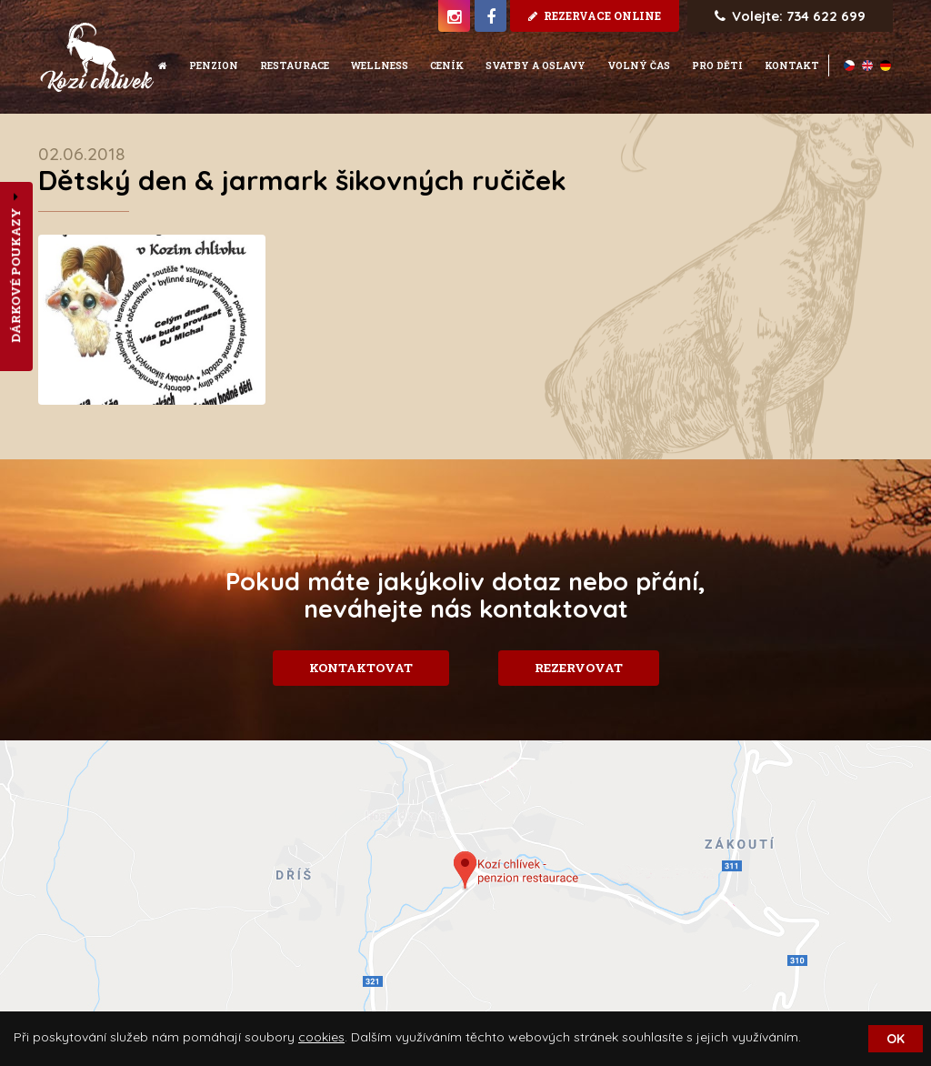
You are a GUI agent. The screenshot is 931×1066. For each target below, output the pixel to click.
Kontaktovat (361, 667)
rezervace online (594, 15)
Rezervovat (579, 667)
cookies (321, 1037)
